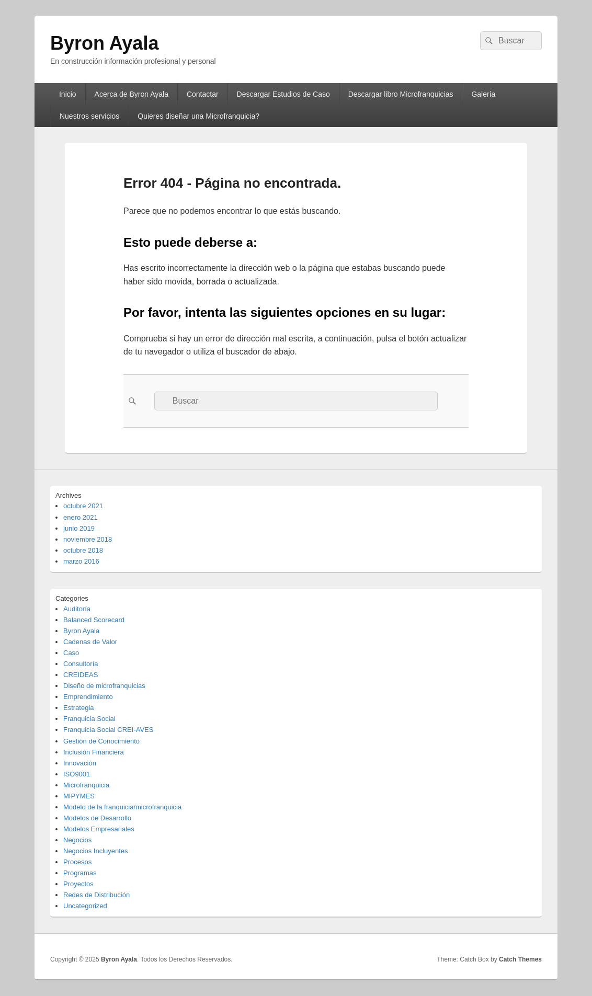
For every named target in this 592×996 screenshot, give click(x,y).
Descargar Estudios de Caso (283, 94)
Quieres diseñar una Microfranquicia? (198, 116)
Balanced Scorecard (93, 620)
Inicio (67, 94)
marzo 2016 (81, 561)
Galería (483, 94)
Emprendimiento (88, 697)
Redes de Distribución (96, 895)
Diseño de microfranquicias (104, 686)
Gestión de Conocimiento (101, 741)
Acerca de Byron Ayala (131, 94)
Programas (80, 873)
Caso (71, 653)
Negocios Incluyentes (95, 851)
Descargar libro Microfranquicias (400, 94)
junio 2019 (79, 528)
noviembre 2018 (87, 539)
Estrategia (78, 708)
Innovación (79, 763)
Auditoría (76, 609)
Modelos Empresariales (98, 829)
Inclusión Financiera (93, 752)
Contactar (203, 94)
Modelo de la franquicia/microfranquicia (122, 807)
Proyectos (78, 884)
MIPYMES (79, 796)
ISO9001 (76, 774)
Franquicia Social (89, 719)
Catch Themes (520, 959)
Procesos (77, 862)
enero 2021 (80, 517)
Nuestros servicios (89, 116)
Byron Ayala (104, 43)
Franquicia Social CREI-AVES (108, 730)
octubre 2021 (83, 506)
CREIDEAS (80, 675)
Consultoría (80, 664)
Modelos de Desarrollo (97, 818)
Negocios (77, 840)
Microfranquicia (86, 785)
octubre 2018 (83, 550)
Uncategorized (85, 906)
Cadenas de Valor (90, 642)
